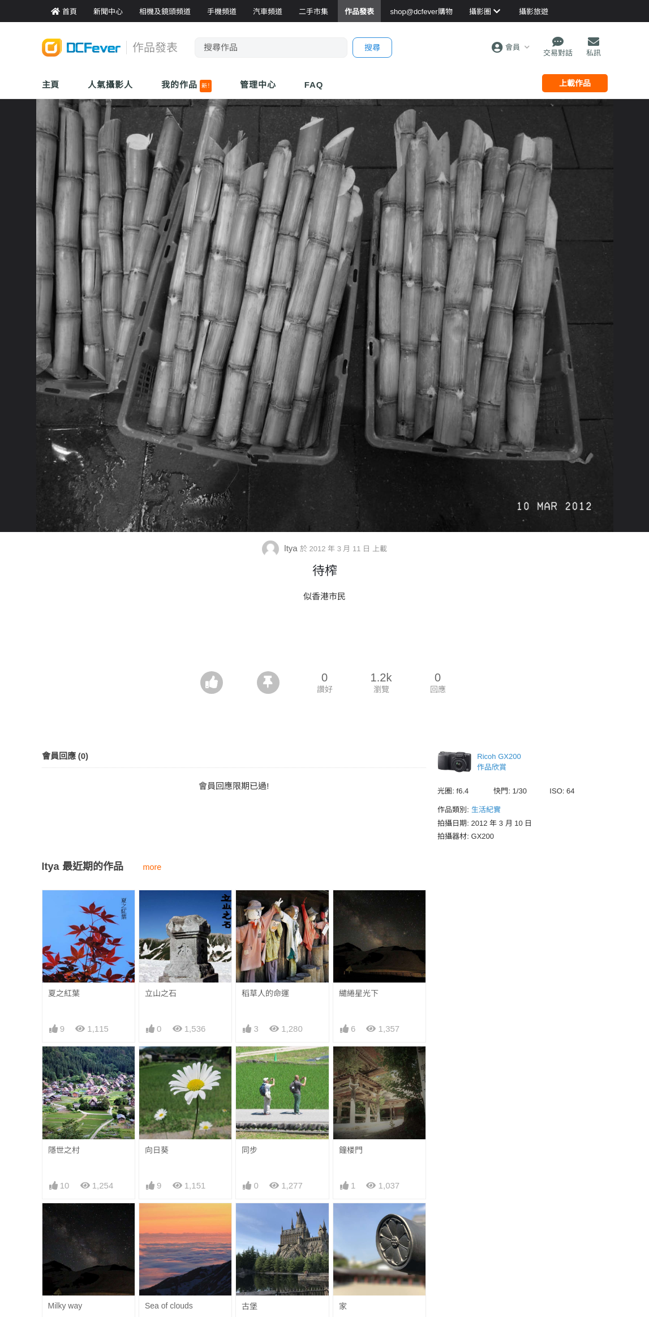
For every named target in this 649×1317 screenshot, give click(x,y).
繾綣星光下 (359, 993)
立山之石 (161, 993)
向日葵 (157, 1150)
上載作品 (575, 83)
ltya (281, 548)
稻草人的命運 (265, 993)
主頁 (51, 84)
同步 (249, 1150)
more (152, 867)
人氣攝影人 (110, 84)
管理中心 (258, 84)
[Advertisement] (325, 640)
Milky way (65, 1305)
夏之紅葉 (64, 993)
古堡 (249, 1306)
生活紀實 (486, 809)
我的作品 (186, 86)
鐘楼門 (351, 1150)
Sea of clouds (169, 1305)
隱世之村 (64, 1150)
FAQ (314, 84)
